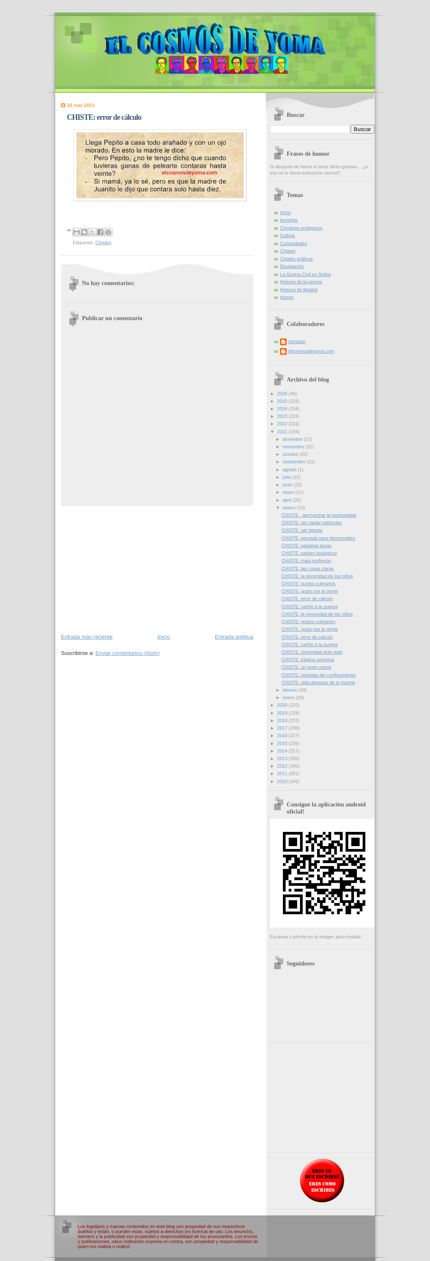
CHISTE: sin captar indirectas (312, 522)
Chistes (103, 242)
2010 (283, 781)
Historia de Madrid (299, 289)
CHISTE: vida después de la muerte (318, 682)
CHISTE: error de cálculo (307, 598)
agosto (290, 469)
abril (287, 500)
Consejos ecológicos (301, 227)
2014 (283, 750)
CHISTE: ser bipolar (302, 530)
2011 (283, 773)
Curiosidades (293, 243)
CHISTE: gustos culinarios (309, 583)
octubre (290, 454)
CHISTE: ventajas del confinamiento (319, 674)
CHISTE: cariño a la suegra (310, 606)
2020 (283, 705)
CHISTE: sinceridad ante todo (312, 652)
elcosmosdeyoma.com (311, 351)
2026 (283, 393)
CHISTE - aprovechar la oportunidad (319, 515)
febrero (290, 689)
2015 (283, 743)
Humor (287, 297)
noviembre (293, 446)
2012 (283, 765)
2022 (283, 423)
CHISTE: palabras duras (307, 545)
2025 (283, 401)
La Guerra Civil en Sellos (305, 274)
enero (288, 697)
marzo (289, 507)
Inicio (164, 637)
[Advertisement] (157, 568)
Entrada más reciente (87, 637)
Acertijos (289, 219)
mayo (288, 492)
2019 (283, 712)
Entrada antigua (234, 637)
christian (296, 341)
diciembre (293, 439)
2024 (283, 408)
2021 (283, 431)
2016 (283, 735)
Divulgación (292, 266)
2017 (283, 727)
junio (287, 484)
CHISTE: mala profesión (306, 560)
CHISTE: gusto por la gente (310, 591)
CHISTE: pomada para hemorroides (318, 538)
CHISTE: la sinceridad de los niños (317, 576)
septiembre (294, 461)
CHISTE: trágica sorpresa (308, 659)
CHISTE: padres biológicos (309, 553)
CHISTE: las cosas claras (308, 568)
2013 (283, 758)
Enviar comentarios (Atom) (127, 653)
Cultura (287, 235)
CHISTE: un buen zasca (306, 667)
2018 (283, 720)
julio (287, 477)
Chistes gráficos (296, 258)
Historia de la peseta (301, 281)
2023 (283, 416)
